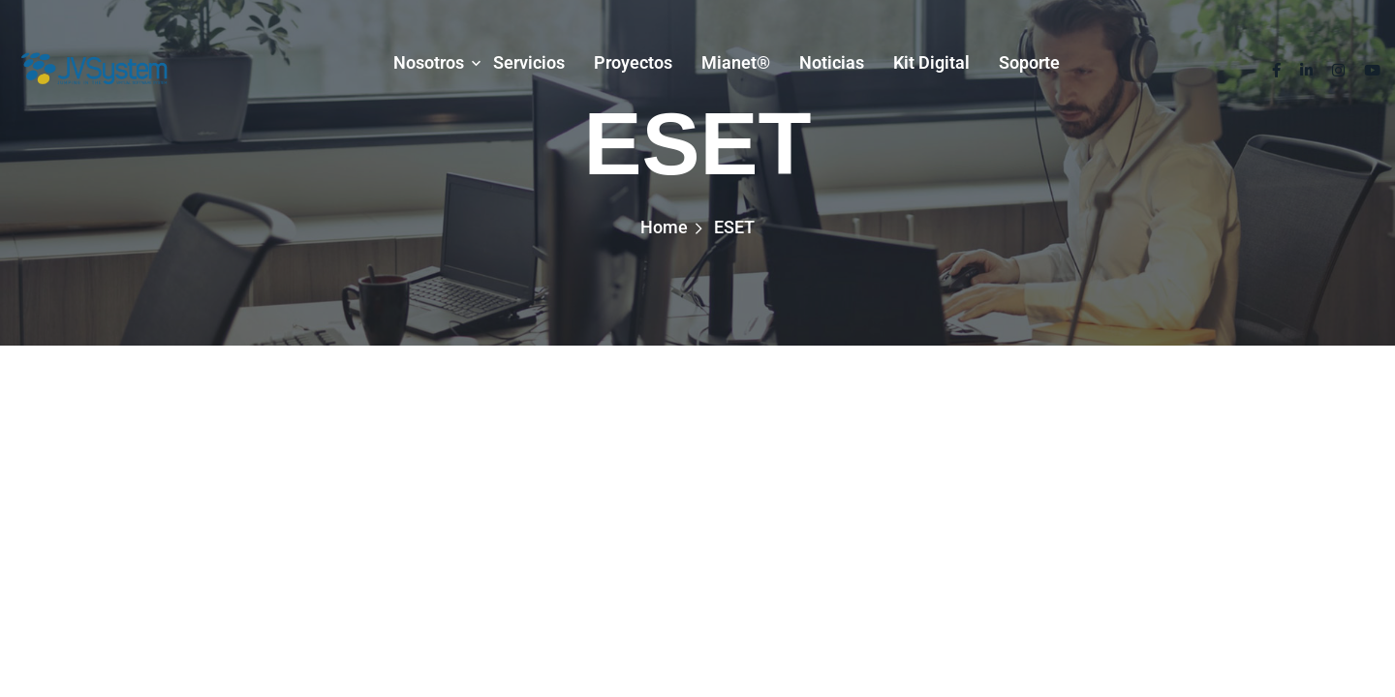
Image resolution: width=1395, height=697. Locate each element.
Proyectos (633, 62)
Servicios (529, 62)
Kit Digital (931, 62)
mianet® (735, 62)
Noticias (831, 62)
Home (664, 227)
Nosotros (428, 62)
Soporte (1029, 62)
